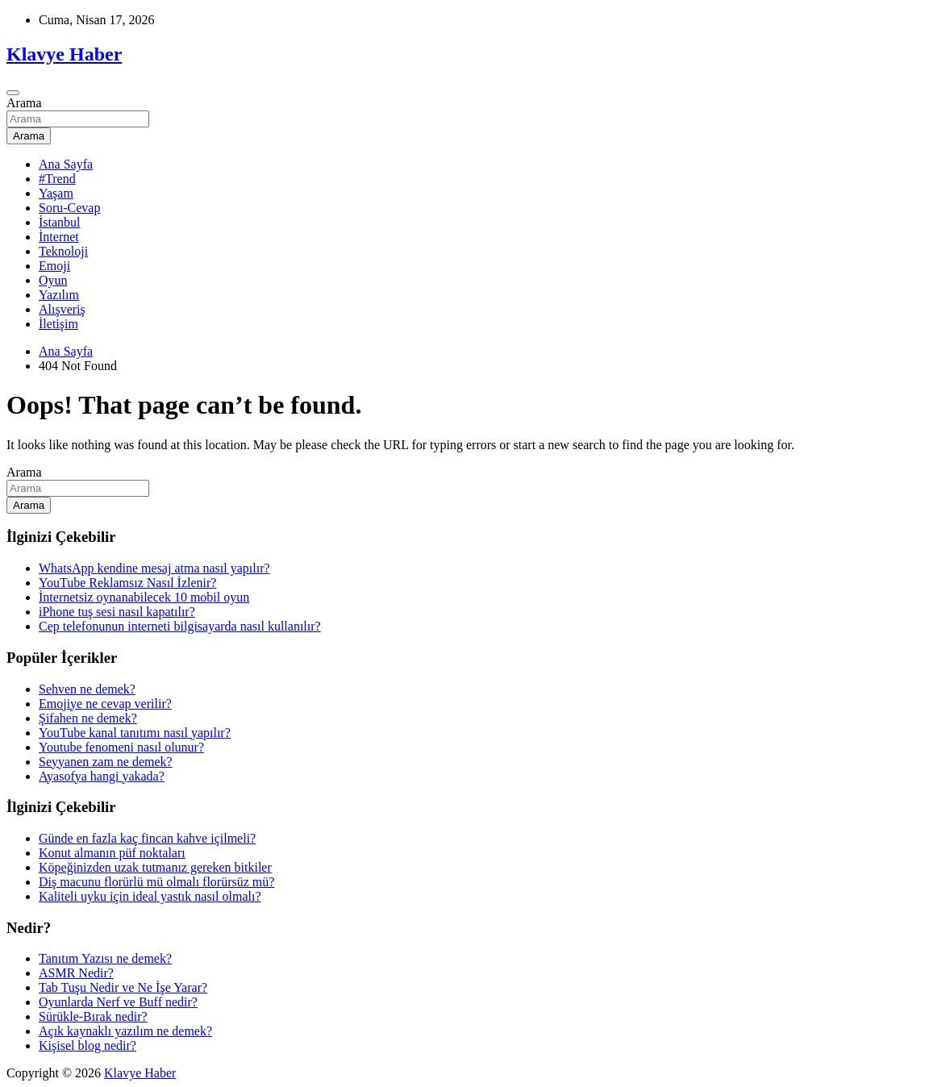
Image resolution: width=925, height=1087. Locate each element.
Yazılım (59, 295)
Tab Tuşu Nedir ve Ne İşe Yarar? (123, 987)
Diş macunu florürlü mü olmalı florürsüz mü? (156, 882)
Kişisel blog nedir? (87, 1045)
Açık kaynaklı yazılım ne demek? (125, 1031)
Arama (24, 103)
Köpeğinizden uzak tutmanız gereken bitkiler (155, 867)
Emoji (54, 266)
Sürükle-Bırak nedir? (93, 1016)
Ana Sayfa (66, 164)
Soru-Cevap (69, 207)
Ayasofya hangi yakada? (102, 776)
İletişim (58, 324)
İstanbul (60, 222)
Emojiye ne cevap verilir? (105, 703)
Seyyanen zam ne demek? (106, 761)
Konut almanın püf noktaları (112, 853)
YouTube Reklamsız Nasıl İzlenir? (127, 582)
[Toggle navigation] (12, 92)
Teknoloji (63, 251)
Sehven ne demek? (87, 689)
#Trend (57, 178)
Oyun (53, 280)
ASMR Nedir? (76, 973)
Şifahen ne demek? (88, 718)
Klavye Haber (64, 54)
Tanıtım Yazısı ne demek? (105, 958)
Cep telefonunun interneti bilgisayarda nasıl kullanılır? (180, 626)
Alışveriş (62, 309)
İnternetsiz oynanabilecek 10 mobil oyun (144, 597)
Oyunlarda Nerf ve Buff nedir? (118, 1002)
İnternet (59, 237)
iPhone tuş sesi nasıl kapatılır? (117, 611)
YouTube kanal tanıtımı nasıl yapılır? (135, 732)
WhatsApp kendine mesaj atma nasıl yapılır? (154, 568)
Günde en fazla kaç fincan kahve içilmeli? (147, 838)
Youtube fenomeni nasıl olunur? (121, 747)
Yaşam (56, 193)
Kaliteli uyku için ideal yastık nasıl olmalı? (150, 896)
